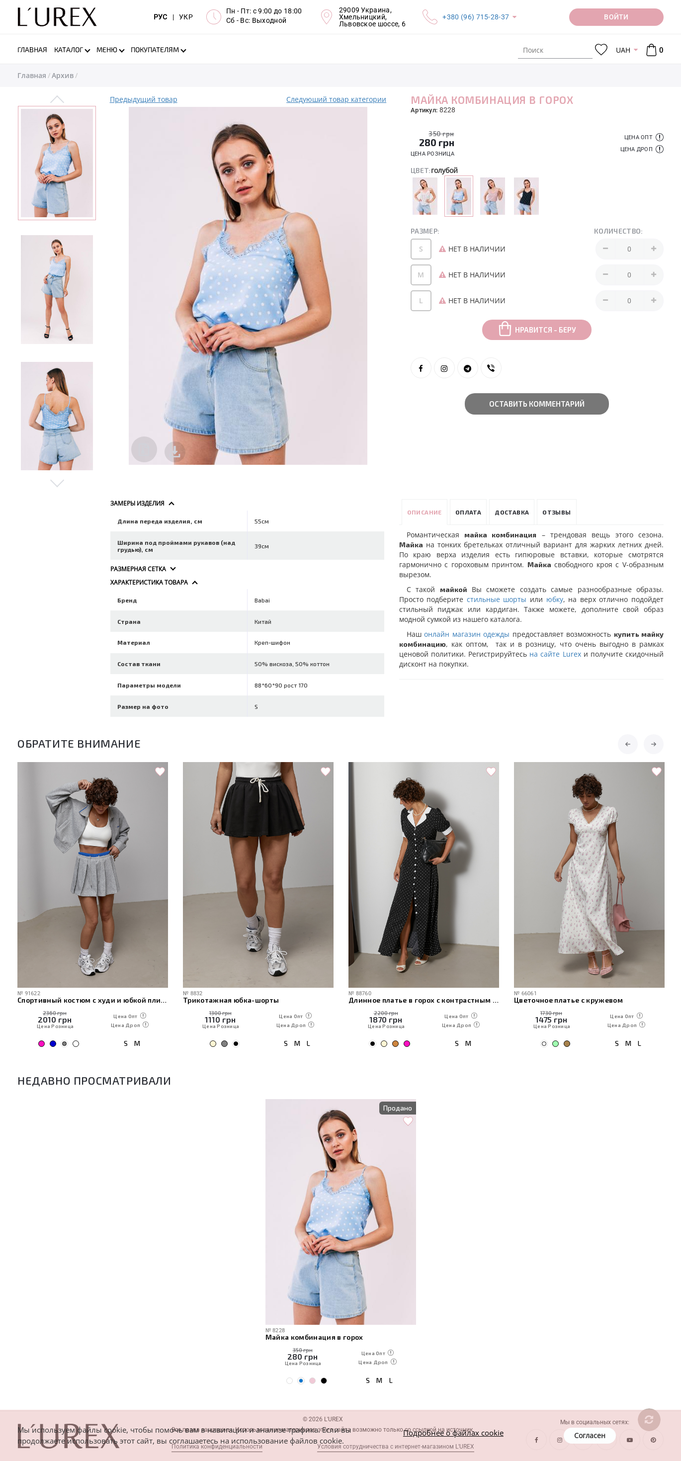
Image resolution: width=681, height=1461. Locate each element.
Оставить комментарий (537, 403)
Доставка (512, 512)
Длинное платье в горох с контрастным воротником (423, 1000)
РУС (161, 17)
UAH (623, 50)
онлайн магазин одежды (467, 634)
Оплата (468, 512)
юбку (554, 599)
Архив (63, 75)
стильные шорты (497, 599)
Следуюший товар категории (336, 99)
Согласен (589, 1435)
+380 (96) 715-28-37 (475, 17)
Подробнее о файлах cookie (453, 1433)
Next (57, 482)
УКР (186, 17)
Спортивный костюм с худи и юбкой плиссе (92, 1000)
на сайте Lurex (555, 654)
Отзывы (556, 512)
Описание (424, 512)
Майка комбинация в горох (314, 1337)
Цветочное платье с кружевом (568, 1000)
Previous (57, 99)
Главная (31, 75)
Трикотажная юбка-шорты (231, 1000)
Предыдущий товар (143, 99)
